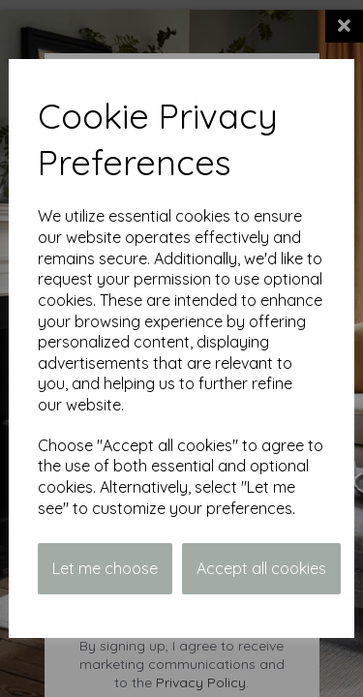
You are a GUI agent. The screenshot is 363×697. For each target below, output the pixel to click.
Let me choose (105, 568)
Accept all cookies (261, 568)
